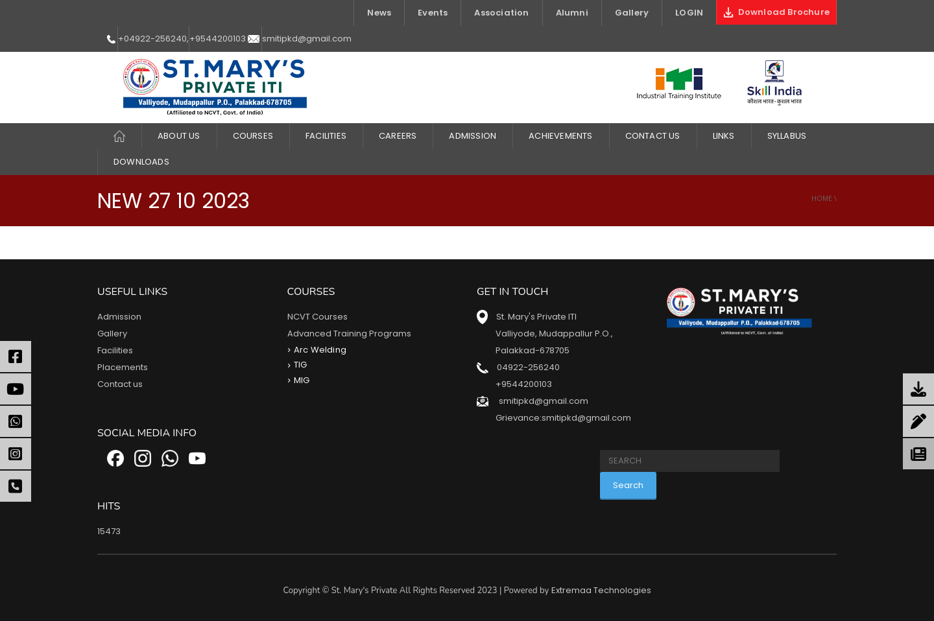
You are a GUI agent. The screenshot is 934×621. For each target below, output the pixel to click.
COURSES (253, 136)
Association (501, 12)
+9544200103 (217, 38)
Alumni (572, 12)
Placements (122, 367)
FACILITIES (325, 136)
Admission (472, 136)
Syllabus (787, 136)
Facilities (115, 350)
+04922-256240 (152, 38)
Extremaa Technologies (601, 590)
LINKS (724, 136)
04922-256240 (528, 367)
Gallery (632, 12)
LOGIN (689, 12)
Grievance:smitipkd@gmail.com (563, 418)
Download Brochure (776, 12)
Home (821, 198)
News (379, 12)
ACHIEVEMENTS (560, 136)
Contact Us (652, 136)
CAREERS (397, 136)
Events (433, 12)
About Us (179, 136)
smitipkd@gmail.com (307, 38)
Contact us (120, 384)
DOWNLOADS (141, 162)
